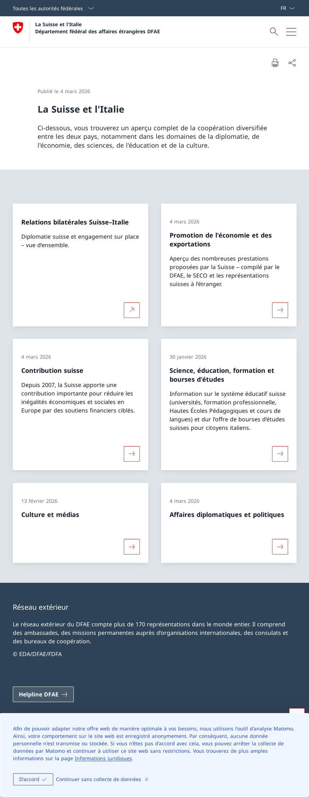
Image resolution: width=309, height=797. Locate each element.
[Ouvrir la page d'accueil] (86, 32)
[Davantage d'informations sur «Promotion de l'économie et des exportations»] (280, 310)
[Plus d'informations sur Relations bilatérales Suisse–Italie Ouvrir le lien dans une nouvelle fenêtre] (131, 310)
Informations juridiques (103, 758)
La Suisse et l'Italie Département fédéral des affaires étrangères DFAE (97, 27)
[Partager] (291, 62)
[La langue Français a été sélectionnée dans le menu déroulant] (287, 8)
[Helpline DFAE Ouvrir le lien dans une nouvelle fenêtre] (43, 694)
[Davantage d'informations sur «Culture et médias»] (131, 546)
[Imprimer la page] (274, 62)
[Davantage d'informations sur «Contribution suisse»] (131, 454)
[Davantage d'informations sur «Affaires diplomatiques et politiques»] (280, 546)
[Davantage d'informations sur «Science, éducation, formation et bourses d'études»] (280, 454)
